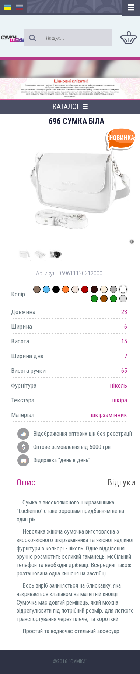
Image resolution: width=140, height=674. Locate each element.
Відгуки (121, 482)
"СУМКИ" (78, 661)
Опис (26, 482)
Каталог (70, 106)
